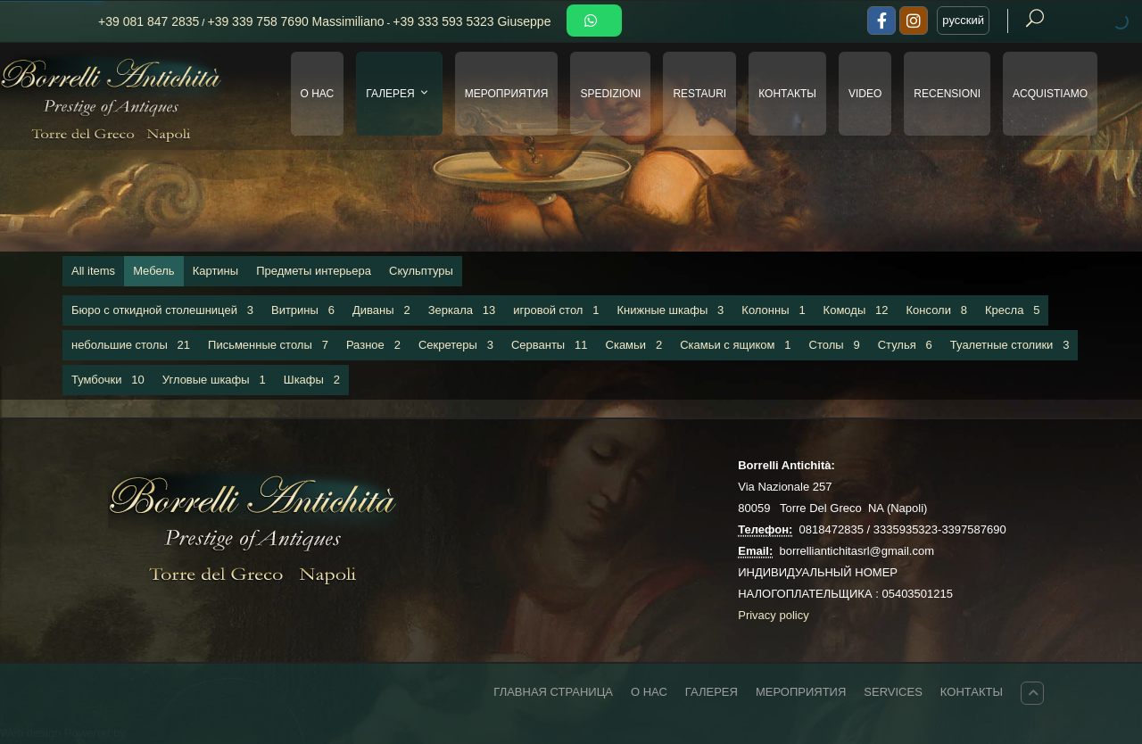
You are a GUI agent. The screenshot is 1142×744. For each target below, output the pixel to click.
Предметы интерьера (313, 270)
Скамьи (634, 344)
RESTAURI (699, 93)
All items (93, 270)
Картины (216, 270)
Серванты (549, 344)
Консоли (937, 310)
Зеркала (462, 310)
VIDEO (864, 93)
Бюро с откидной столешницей (162, 310)
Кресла (1012, 310)
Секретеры (455, 344)
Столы (834, 344)
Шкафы (312, 379)
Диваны (381, 310)
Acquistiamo (1050, 93)
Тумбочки (108, 379)
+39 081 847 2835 (148, 21)
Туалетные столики (1010, 344)
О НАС (318, 93)
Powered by (95, 733)
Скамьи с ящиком (735, 344)
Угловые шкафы (214, 379)
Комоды (856, 310)
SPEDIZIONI (610, 93)
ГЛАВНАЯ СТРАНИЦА (553, 692)
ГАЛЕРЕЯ (400, 93)
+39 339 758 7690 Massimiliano (295, 21)
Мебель (154, 270)
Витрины (303, 310)
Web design (32, 733)
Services (893, 692)
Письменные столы (268, 344)
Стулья (905, 344)
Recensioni (947, 93)
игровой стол (556, 310)
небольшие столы (130, 344)
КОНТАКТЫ (787, 93)
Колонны (773, 310)
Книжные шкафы (670, 310)
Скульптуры (421, 270)
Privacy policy (773, 615)
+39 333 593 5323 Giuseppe (471, 21)
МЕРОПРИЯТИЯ (507, 93)
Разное (373, 344)
